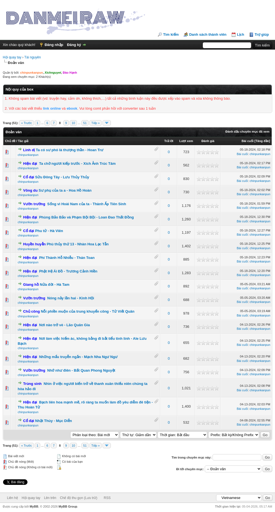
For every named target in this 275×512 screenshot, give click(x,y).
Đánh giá (207, 141)
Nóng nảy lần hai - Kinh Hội (70, 298)
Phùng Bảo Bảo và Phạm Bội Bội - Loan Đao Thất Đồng (86, 217)
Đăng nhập (54, 45)
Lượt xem (186, 141)
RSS (107, 498)
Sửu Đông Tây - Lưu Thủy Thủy (62, 177)
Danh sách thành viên (207, 34)
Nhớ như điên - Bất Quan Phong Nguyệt (81, 370)
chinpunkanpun (28, 154)
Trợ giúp (262, 34)
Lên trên (50, 498)
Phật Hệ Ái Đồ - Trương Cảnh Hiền (68, 271)
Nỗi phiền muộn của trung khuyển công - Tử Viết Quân (87, 311)
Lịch (240, 34)
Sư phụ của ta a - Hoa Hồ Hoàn (65, 190)
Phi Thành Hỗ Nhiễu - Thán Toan (67, 258)
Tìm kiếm (171, 34)
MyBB (34, 506)
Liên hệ (12, 498)
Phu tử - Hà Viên (49, 231)
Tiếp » (95, 123)
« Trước (26, 123)
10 (73, 123)
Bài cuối (248, 141)
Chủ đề (10, 141)
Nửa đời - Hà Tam (54, 284)
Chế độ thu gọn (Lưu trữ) (78, 498)
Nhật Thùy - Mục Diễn (53, 421)
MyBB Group (68, 506)
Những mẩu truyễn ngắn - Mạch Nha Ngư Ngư (78, 357)
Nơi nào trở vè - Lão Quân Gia (64, 325)
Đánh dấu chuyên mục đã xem (247, 131)
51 (85, 123)
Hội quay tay (12, 57)
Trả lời (168, 141)
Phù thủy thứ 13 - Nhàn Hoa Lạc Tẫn (78, 244)
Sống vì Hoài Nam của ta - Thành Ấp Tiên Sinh (86, 204)
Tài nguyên (32, 57)
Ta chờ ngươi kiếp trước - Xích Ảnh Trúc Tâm (77, 163)
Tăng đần (262, 141)
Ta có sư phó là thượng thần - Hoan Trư (69, 150)
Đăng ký (74, 45)
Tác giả (23, 141)
